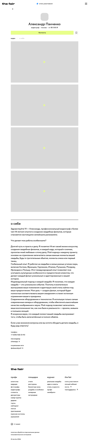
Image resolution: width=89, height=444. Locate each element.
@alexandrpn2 (16, 348)
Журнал (50, 377)
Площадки (33, 377)
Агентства (14, 381)
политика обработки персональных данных (25, 432)
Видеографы (15, 390)
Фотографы (15, 387)
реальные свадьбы (54, 381)
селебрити (51, 392)
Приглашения (16, 411)
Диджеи (13, 400)
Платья (13, 409)
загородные (32, 395)
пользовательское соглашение (21, 434)
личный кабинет (71, 384)
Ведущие (14, 384)
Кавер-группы (16, 398)
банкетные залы (34, 387)
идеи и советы (52, 384)
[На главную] (17, 369)
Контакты (42, 33)
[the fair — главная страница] (8, 4)
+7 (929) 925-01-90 (18, 335)
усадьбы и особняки (36, 390)
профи (14, 377)
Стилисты (14, 392)
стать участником (71, 381)
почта (68, 387)
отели (30, 381)
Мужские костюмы (18, 414)
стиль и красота (53, 387)
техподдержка (71, 390)
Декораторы (15, 395)
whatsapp (14, 341)
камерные (32, 392)
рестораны (32, 384)
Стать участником (44, 4)
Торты (13, 403)
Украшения (15, 417)
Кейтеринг (15, 406)
